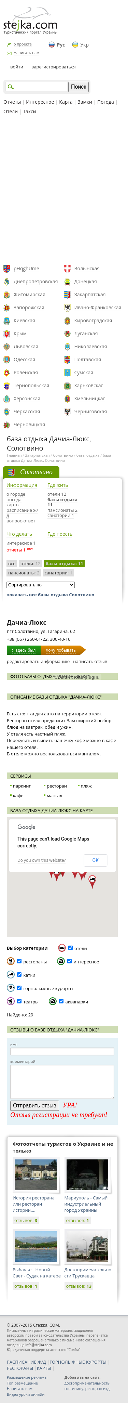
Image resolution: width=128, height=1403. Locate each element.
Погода (105, 102)
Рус (61, 44)
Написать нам (26, 52)
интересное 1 (21, 543)
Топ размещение (22, 1383)
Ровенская (26, 372)
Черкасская (27, 411)
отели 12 (56, 494)
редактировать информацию (38, 661)
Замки (85, 102)
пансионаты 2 (62, 510)
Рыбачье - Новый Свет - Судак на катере (37, 1272)
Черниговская (90, 411)
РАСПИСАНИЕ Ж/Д (26, 1362)
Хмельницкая (90, 398)
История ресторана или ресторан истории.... (34, 1204)
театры (31, 1002)
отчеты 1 (16, 550)
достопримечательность (87, 1383)
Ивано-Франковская (98, 307)
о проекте (23, 44)
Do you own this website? (41, 860)
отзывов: (25, 1220)
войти (16, 67)
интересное (86, 962)
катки (29, 975)
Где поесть (59, 534)
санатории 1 (60, 515)
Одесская (24, 359)
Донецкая (85, 281)
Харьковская (89, 385)
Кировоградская (93, 320)
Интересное (40, 102)
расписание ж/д (22, 513)
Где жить (57, 485)
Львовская (26, 346)
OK (96, 860)
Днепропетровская (36, 281)
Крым (20, 333)
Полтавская (87, 359)
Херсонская (27, 398)
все (11, 563)
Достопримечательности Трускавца (88, 1272)
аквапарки (76, 1002)
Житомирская (29, 294)
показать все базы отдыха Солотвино (50, 595)
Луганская (86, 333)
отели (30, 563)
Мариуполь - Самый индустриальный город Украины (86, 1204)
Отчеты (12, 102)
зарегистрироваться (54, 67)
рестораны (35, 962)
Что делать (19, 534)
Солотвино (63, 455)
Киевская (24, 320)
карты (12, 505)
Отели (10, 111)
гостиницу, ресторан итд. (88, 1388)
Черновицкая (29, 424)
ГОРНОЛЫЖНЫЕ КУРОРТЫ (77, 1362)
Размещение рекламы (27, 1377)
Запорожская (29, 307)
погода (14, 499)
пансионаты (24, 573)
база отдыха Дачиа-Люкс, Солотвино (59, 458)
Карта (65, 102)
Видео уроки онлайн (25, 1394)
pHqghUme (26, 268)
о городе (15, 494)
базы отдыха (88, 455)
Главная (14, 455)
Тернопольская (31, 385)
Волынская (87, 268)
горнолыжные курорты (48, 988)
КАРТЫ (44, 1368)
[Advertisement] (64, 191)
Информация (21, 485)
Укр (85, 44)
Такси (29, 111)
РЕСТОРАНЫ (20, 1368)
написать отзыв (90, 661)
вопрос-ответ (20, 521)
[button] (75, 872)
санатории (59, 573)
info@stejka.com (38, 1344)
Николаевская (90, 346)
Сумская (84, 372)
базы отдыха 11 (62, 502)
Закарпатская (90, 294)
